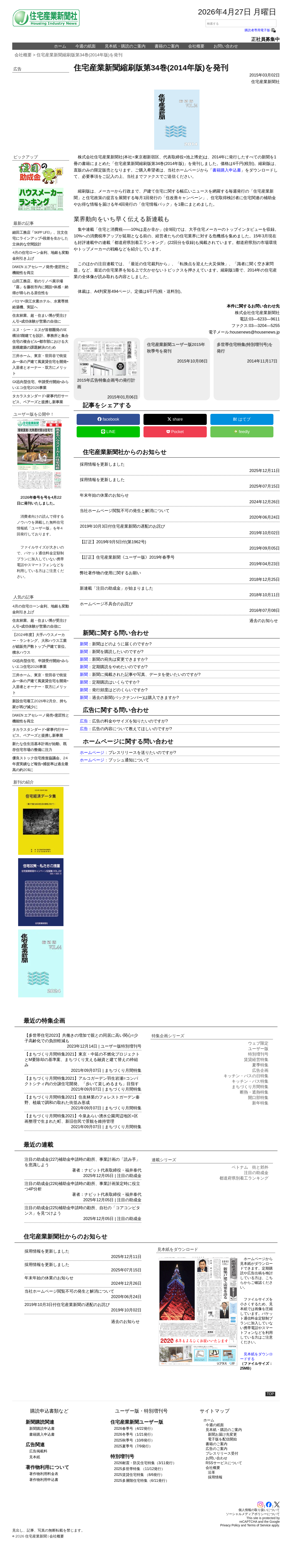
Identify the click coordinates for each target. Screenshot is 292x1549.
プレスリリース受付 (222, 1453)
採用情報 (215, 1477)
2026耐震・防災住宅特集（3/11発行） (145, 1463)
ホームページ (92, 752)
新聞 (84, 644)
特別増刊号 (131, 1046)
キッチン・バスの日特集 (246, 1076)
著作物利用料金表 (43, 1474)
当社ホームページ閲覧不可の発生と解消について (125, 510)
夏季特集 (260, 1065)
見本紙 (34, 1457)
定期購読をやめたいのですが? (119, 667)
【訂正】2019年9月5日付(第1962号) (113, 542)
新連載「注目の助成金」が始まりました (116, 588)
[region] (41, 110)
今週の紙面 (85, 46)
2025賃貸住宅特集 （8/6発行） (139, 1475)
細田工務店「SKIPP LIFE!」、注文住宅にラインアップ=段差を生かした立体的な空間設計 (40, 238)
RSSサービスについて (224, 1463)
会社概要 (196, 46)
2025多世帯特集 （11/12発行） (139, 1469)
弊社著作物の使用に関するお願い (110, 573)
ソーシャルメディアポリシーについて (253, 1514)
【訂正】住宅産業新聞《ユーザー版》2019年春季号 (127, 557)
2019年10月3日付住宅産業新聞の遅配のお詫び (122, 526)
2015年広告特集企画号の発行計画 (107, 365)
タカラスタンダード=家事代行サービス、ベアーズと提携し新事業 (40, 399)
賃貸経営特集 (256, 1059)
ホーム (60, 46)
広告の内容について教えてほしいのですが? (132, 729)
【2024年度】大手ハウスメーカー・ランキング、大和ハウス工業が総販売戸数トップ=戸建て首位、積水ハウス (40, 643)
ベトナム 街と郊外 (250, 1167)
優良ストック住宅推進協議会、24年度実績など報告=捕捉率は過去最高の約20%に (40, 763)
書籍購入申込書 (226, 170)
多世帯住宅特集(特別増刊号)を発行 (245, 347)
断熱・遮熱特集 (254, 1092)
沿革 (211, 1472)
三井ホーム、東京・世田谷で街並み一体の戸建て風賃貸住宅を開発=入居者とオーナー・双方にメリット (40, 364)
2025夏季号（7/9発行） (133, 1446)
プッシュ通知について (128, 760)
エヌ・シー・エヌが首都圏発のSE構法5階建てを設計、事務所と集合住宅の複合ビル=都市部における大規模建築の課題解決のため (40, 338)
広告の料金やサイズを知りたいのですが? (130, 721)
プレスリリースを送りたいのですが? (142, 752)
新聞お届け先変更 (222, 1434)
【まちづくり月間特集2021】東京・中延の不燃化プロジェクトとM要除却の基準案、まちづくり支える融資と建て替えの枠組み (82, 1059)
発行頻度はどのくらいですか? (119, 690)
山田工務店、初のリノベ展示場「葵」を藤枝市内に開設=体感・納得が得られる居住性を (40, 287)
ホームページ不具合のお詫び (106, 604)
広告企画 (260, 1070)
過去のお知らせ (263, 620)
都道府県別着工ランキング (243, 1178)
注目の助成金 (129, 1175)
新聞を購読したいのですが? (117, 651)
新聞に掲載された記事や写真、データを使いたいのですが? (146, 674)
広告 (84, 721)
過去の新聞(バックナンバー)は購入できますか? (135, 697)
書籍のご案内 (167, 46)
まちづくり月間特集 (123, 1070)
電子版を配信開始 (222, 1439)
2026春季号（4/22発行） (134, 1428)
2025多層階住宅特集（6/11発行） (141, 1480)
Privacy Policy (230, 1525)
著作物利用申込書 (43, 1480)
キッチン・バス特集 (250, 1081)
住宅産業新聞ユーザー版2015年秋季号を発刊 (176, 347)
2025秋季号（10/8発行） (134, 1440)
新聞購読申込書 (42, 1428)
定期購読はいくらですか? (115, 682)
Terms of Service (259, 1525)
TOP (270, 1394)
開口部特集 (258, 1097)
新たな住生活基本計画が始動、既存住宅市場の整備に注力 (39, 746)
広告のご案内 (216, 1449)
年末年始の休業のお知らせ (104, 495)
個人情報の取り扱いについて (259, 1510)
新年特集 (260, 1103)
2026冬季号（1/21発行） (134, 1434)
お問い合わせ (226, 46)
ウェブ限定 (258, 1043)
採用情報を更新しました (102, 464)
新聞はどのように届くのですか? (121, 644)
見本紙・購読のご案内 (125, 46)
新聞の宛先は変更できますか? (119, 659)
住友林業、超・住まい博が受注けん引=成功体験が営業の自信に (39, 318)
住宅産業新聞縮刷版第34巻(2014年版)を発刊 (79, 54)
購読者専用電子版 (260, 30)
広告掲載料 (38, 1451)
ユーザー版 (111, 1046)
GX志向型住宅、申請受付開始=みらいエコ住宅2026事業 (40, 384)
